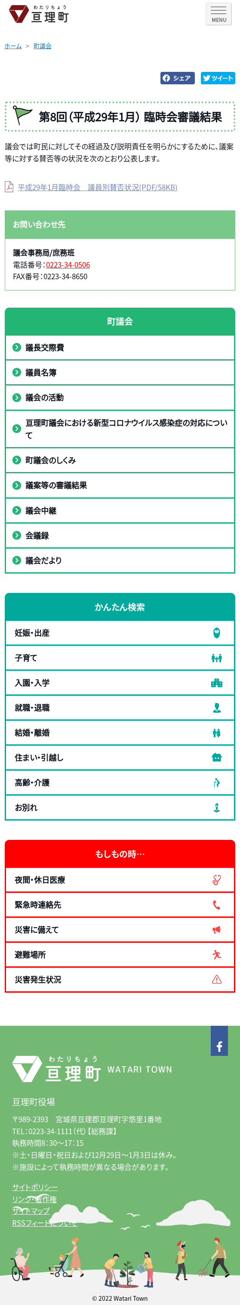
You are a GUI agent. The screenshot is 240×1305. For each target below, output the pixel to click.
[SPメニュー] (218, 14)
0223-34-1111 (50, 1131)
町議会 (43, 45)
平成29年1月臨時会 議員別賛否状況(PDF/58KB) (98, 187)
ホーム (13, 45)
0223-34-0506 (68, 264)
